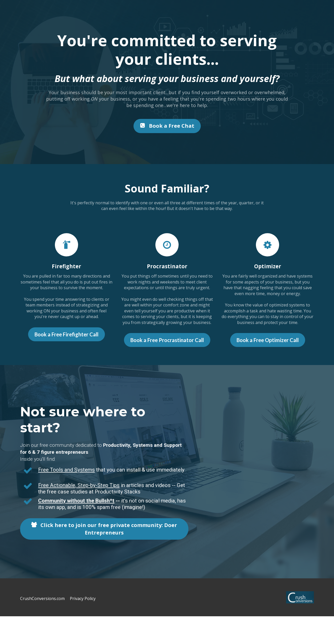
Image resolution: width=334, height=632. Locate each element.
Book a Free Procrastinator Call (167, 340)
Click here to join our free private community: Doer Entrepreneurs (104, 529)
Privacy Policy (83, 598)
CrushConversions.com (42, 598)
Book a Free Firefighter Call (66, 334)
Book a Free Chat (167, 125)
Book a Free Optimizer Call (268, 340)
